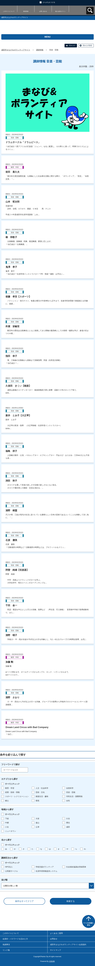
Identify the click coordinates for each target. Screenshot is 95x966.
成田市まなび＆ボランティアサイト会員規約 (68, 944)
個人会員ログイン (60, 11)
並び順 (4, 880)
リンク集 (6, 950)
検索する (70, 901)
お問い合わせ (43, 11)
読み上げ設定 (87, 45)
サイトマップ (55, 950)
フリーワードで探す (10, 764)
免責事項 (6, 944)
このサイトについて (8, 11)
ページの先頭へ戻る (88, 924)
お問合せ (53, 939)
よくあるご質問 (56, 933)
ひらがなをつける (49, 2)
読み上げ (72, 45)
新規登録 (25, 11)
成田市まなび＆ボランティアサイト (15, 50)
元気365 (52, 961)
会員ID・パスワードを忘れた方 (15, 939)
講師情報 (39, 50)
